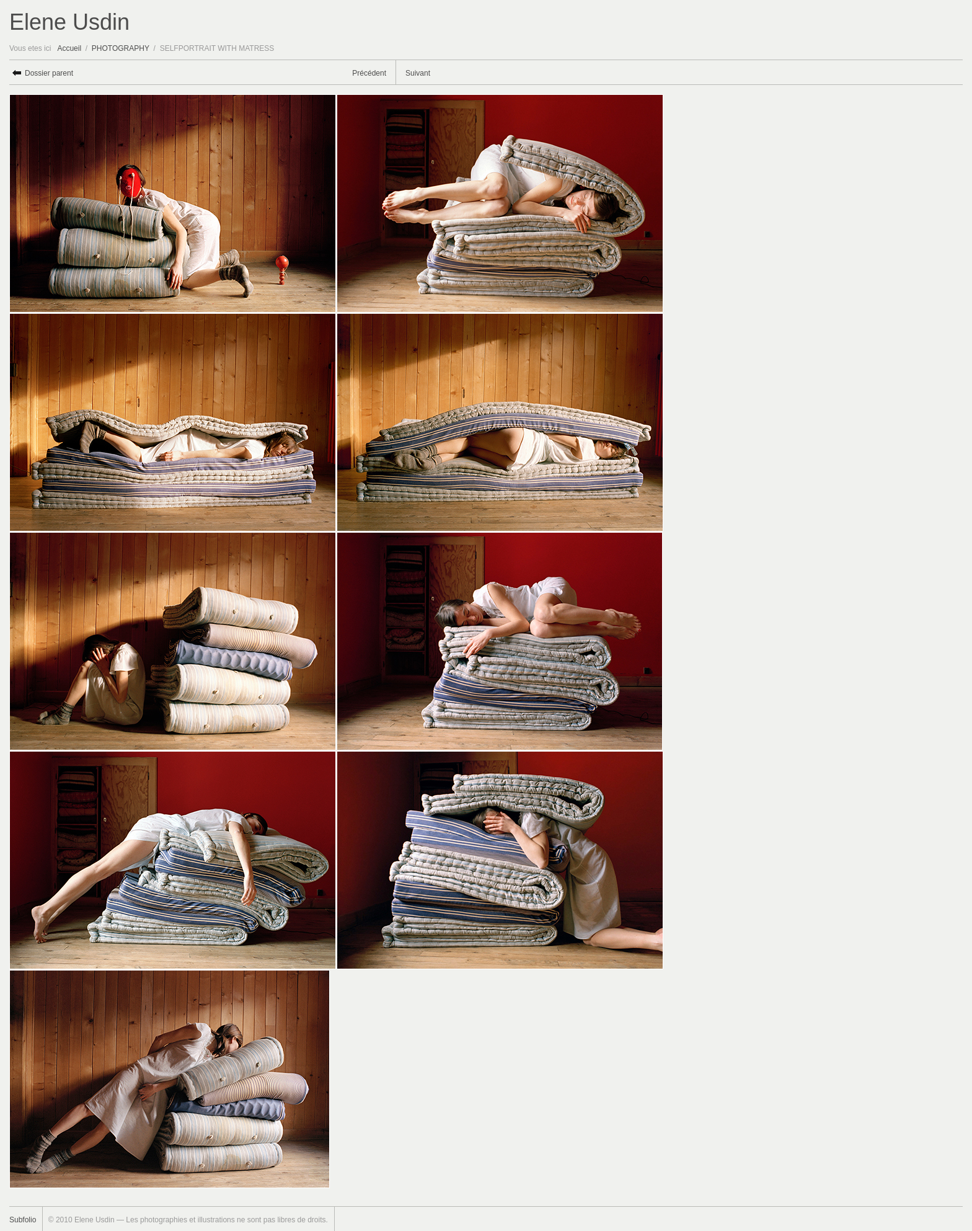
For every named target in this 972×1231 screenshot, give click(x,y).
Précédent (369, 73)
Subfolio (22, 1219)
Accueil (69, 48)
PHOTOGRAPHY (120, 48)
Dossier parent (49, 73)
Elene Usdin (69, 22)
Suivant (417, 73)
